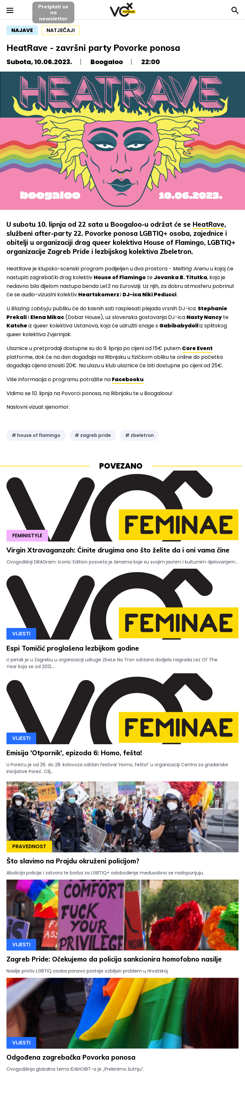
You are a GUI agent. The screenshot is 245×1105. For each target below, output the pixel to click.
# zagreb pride (93, 435)
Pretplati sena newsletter (53, 12)
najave (22, 30)
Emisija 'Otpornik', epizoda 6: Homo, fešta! (74, 753)
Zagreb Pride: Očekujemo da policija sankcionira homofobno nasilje (114, 959)
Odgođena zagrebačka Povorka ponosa (70, 1057)
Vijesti (21, 633)
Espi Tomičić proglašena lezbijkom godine (72, 648)
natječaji (61, 30)
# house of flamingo (36, 435)
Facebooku (128, 379)
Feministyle (27, 535)
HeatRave (208, 224)
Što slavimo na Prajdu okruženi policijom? (72, 861)
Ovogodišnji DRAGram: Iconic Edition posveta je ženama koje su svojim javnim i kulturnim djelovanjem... (122, 562)
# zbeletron (139, 435)
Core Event (197, 348)
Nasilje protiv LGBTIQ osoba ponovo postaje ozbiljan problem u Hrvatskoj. (87, 971)
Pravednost (29, 846)
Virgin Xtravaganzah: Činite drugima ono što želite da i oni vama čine (117, 550)
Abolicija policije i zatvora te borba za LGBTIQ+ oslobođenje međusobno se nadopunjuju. (105, 873)
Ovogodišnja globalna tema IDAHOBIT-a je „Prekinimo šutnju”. (75, 1069)
